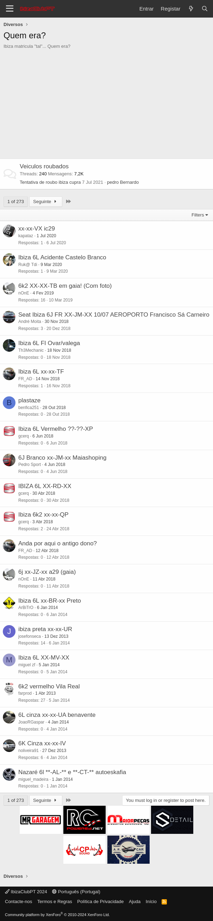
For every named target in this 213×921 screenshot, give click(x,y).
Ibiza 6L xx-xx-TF (41, 371)
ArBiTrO (25, 607)
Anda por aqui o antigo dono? (57, 543)
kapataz (25, 235)
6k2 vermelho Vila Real (49, 686)
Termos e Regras (54, 901)
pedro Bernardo (123, 182)
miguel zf (26, 664)
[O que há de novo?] (191, 8)
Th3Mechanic (31, 350)
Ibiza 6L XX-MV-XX (43, 657)
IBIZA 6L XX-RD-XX (44, 486)
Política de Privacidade (100, 901)
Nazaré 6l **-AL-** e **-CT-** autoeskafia (72, 772)
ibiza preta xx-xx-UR (45, 629)
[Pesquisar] (205, 8)
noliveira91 (28, 750)
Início (151, 901)
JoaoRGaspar (31, 722)
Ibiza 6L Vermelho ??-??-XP (55, 429)
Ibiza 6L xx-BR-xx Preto (49, 600)
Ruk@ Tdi (27, 264)
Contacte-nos (18, 901)
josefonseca (29, 636)
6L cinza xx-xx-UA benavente (57, 715)
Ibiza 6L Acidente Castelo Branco (62, 257)
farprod (25, 693)
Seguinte (45, 201)
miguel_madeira (33, 779)
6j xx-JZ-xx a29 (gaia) (47, 572)
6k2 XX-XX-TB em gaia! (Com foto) (65, 286)
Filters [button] (198, 215)
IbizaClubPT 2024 (26, 891)
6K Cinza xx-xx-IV (42, 743)
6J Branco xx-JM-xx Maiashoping (62, 457)
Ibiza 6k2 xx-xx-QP (43, 514)
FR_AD (25, 378)
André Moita (29, 321)
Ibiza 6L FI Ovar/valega (49, 343)
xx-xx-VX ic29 (36, 228)
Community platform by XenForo (57, 915)
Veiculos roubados (44, 166)
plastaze (29, 400)
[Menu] (9, 9)
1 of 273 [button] (15, 201)
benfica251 (28, 407)
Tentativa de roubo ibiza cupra (50, 182)
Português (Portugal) (76, 891)
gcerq (23, 436)
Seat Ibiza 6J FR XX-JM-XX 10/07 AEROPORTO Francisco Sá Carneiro (113, 314)
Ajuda (134, 901)
